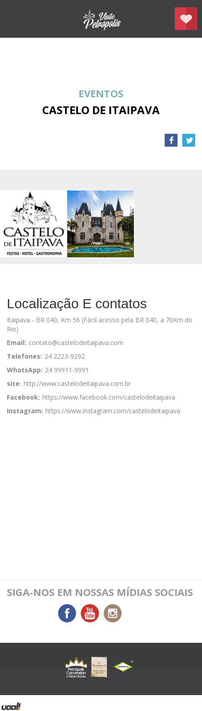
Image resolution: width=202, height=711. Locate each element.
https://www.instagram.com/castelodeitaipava (112, 410)
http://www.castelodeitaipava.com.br (77, 383)
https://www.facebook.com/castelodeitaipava (108, 397)
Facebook (170, 140)
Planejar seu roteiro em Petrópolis (186, 18)
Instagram (112, 613)
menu (16, 19)
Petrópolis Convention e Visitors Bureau (101, 19)
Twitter (188, 140)
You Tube (90, 613)
